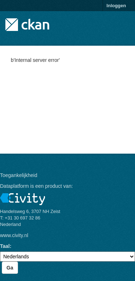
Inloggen (116, 5)
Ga (9, 268)
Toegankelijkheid (18, 175)
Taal (5, 246)
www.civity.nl (14, 235)
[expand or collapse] (126, 21)
